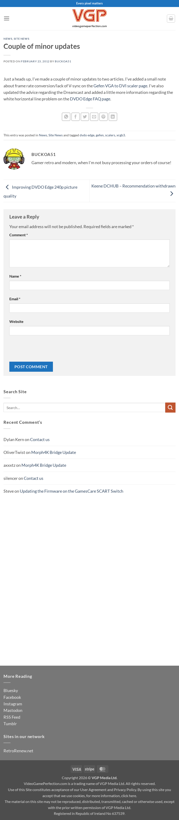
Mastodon (12, 710)
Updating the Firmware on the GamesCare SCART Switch (71, 491)
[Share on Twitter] (85, 117)
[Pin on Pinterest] (103, 117)
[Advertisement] (89, 574)
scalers (110, 135)
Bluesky (10, 690)
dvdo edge (87, 135)
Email (14, 299)
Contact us (40, 439)
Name (15, 276)
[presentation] (44, 350)
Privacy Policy (125, 789)
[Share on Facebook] (75, 117)
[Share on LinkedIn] (113, 117)
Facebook (12, 697)
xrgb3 (121, 135)
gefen (100, 135)
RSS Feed (11, 717)
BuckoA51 (63, 61)
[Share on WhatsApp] (66, 117)
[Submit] (170, 408)
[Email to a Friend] (94, 117)
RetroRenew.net (18, 750)
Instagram (12, 703)
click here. (129, 795)
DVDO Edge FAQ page (90, 98)
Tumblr (10, 723)
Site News (21, 38)
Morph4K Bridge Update (53, 452)
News (7, 38)
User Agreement (93, 789)
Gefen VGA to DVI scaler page (120, 85)
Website (16, 321)
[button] (6, 18)
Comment (18, 235)
